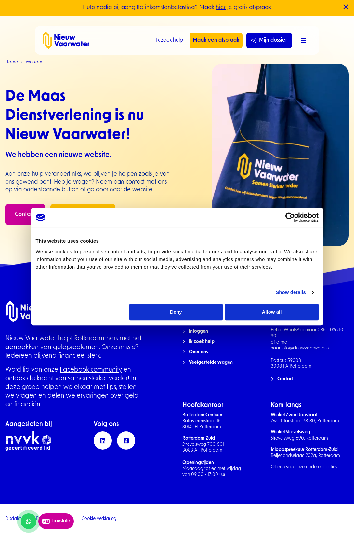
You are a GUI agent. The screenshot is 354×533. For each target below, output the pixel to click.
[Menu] (303, 40)
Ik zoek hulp (169, 40)
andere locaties (321, 467)
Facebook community (91, 370)
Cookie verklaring (99, 518)
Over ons (198, 352)
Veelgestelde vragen (211, 362)
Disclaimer (15, 518)
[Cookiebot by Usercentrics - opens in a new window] (290, 217)
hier (221, 8)
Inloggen (198, 331)
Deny (176, 312)
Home (11, 62)
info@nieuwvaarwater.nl (306, 348)
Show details (291, 292)
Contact (25, 215)
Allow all (272, 312)
